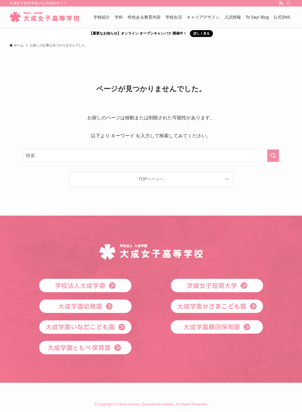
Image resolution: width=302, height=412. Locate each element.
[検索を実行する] (273, 155)
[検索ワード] (151, 155)
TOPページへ (150, 179)
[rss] (281, 3)
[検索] (289, 3)
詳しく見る (201, 33)
